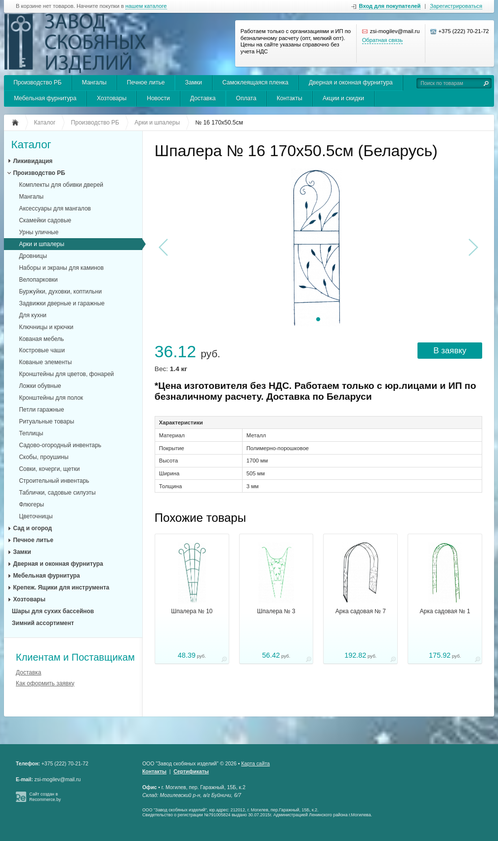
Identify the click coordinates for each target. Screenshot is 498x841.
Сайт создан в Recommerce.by (45, 797)
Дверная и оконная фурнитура (351, 82)
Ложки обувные (40, 385)
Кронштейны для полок (51, 397)
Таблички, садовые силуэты (57, 492)
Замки (193, 82)
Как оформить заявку (45, 683)
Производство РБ (37, 82)
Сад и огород (32, 528)
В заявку (449, 350)
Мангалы (94, 82)
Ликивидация (32, 161)
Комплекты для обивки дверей (61, 184)
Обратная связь (382, 40)
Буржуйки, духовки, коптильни (60, 291)
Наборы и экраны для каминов (61, 267)
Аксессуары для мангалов (55, 208)
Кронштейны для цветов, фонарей (66, 374)
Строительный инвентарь (54, 480)
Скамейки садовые (45, 220)
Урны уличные (38, 232)
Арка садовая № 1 (445, 611)
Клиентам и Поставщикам (75, 657)
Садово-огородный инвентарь (60, 445)
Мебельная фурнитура (45, 98)
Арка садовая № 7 (360, 611)
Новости (158, 98)
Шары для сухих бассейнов (53, 611)
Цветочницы (35, 516)
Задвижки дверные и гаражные (61, 303)
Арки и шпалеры (41, 244)
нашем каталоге (146, 6)
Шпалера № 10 (191, 611)
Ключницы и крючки (46, 327)
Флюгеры (31, 504)
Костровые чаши (42, 350)
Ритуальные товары (46, 421)
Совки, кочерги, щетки (49, 468)
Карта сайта (255, 763)
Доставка (203, 98)
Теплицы (31, 433)
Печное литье (146, 82)
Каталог (31, 145)
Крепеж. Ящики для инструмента (61, 587)
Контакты (289, 98)
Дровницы (33, 255)
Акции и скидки (343, 98)
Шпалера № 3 (276, 611)
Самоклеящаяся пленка (255, 82)
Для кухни (32, 315)
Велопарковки (38, 279)
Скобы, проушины (43, 457)
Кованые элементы (45, 362)
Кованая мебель (41, 339)
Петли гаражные (41, 409)
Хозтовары (111, 98)
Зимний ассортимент (43, 623)
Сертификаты (190, 771)
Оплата (246, 98)
